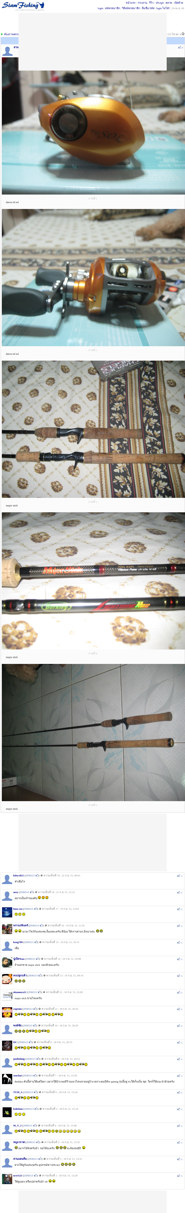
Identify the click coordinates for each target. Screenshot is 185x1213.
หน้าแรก (131, 2)
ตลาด (169, 2)
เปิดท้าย (178, 2)
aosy (15, 892)
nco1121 (17, 1175)
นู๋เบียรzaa (18, 958)
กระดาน (142, 2)
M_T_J (17, 1125)
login (100, 8)
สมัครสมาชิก (112, 8)
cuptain (17, 1008)
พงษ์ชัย (17, 1025)
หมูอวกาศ (19, 1142)
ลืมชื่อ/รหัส (148, 8)
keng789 (18, 942)
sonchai (17, 1075)
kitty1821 (18, 875)
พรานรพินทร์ (20, 925)
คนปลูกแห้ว (20, 975)
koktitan (18, 1108)
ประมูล (160, 2)
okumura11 (19, 992)
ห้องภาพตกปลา (13, 34)
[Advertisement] (92, 842)
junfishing (19, 1058)
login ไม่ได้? (163, 8)
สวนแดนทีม (20, 1158)
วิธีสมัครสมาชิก (131, 8)
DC (15, 1042)
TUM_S (17, 1092)
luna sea (17, 908)
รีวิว (151, 2)
